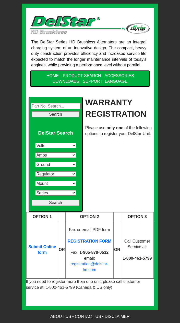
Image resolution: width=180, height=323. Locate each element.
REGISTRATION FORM (89, 241)
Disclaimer (117, 316)
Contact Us (88, 316)
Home (52, 76)
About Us (60, 316)
